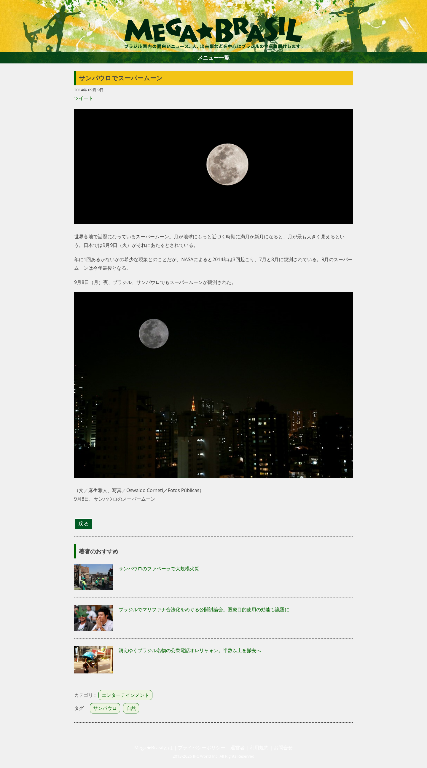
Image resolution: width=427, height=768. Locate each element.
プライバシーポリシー (201, 747)
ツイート (83, 98)
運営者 (237, 747)
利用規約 (259, 747)
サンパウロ (105, 708)
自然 (131, 708)
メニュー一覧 (213, 57)
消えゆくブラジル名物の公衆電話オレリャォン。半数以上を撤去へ (190, 650)
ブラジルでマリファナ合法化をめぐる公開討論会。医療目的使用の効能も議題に (204, 609)
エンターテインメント (125, 695)
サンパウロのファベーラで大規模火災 (159, 568)
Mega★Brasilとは (153, 747)
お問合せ (283, 747)
